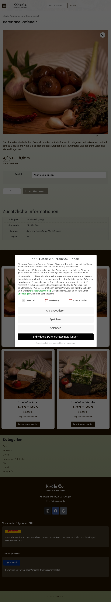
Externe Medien (78, 300)
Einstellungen (24, 294)
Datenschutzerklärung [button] (57, 343)
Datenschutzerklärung (40, 291)
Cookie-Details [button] (41, 343)
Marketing (52, 300)
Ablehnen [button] (55, 328)
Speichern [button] (56, 319)
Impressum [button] (71, 343)
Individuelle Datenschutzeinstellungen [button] (55, 336)
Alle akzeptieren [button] (55, 310)
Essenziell (28, 300)
